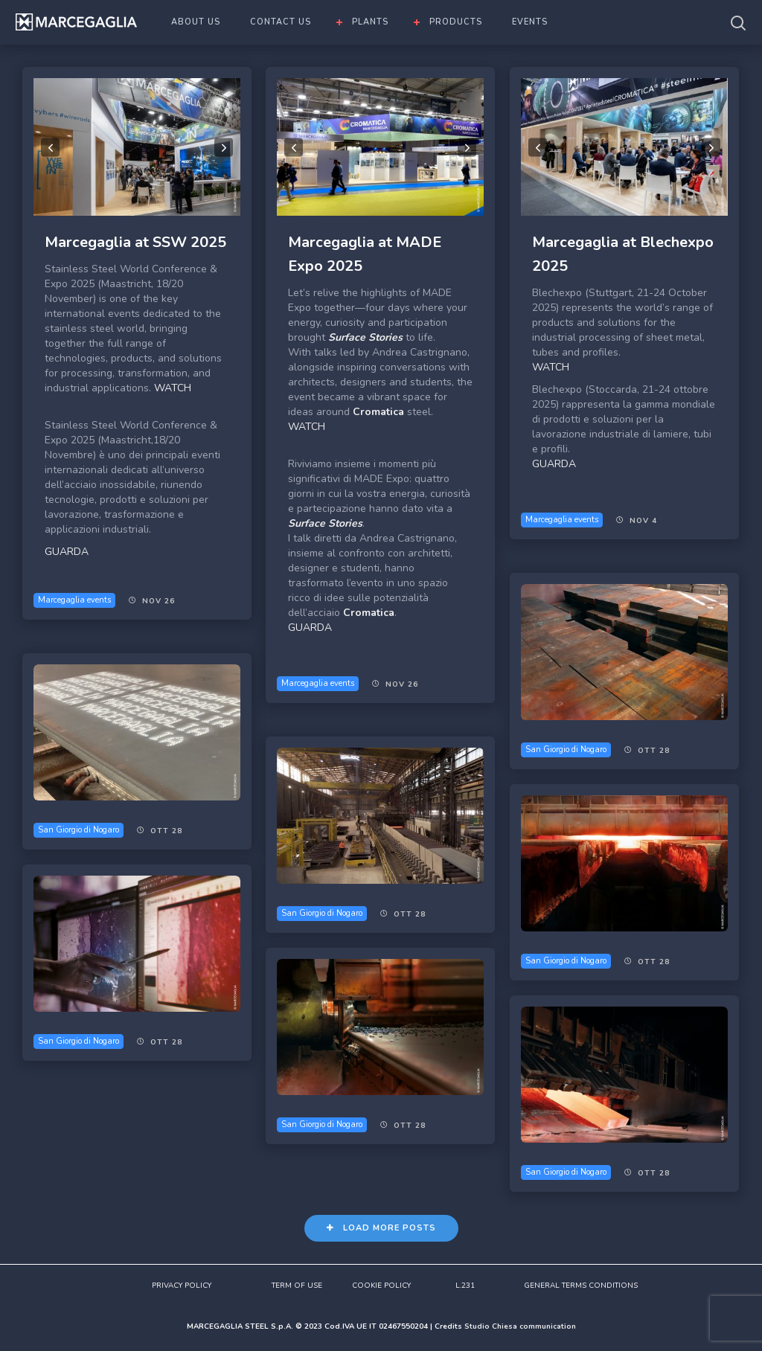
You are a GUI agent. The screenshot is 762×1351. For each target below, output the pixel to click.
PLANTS (370, 22)
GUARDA (67, 552)
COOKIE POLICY (381, 1285)
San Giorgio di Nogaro (565, 749)
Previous (50, 147)
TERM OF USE (297, 1285)
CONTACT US (280, 22)
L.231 (465, 1285)
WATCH (172, 388)
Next (223, 147)
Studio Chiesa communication (520, 1326)
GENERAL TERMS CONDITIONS (581, 1285)
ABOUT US (195, 22)
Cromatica (378, 412)
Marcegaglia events (74, 600)
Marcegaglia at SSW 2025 (135, 242)
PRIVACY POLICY (181, 1285)
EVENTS (530, 22)
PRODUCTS (455, 22)
